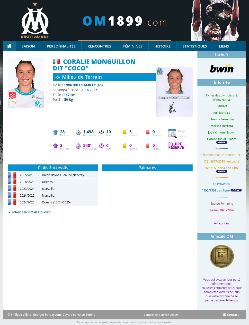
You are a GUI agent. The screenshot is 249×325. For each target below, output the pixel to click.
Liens (224, 46)
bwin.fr (222, 54)
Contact (231, 314)
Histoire (162, 46)
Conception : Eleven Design (161, 314)
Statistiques (195, 46)
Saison (28, 46)
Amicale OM (222, 236)
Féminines (132, 46)
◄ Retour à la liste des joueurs (29, 212)
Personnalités (61, 46)
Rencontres (99, 46)
